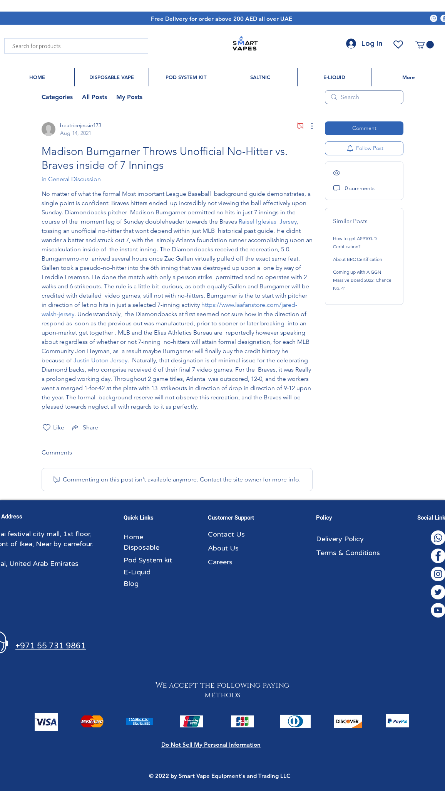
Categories (57, 97)
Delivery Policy (340, 539)
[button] (424, 45)
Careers (220, 562)
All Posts (94, 97)
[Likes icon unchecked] (47, 427)
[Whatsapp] (433, 18)
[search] (364, 97)
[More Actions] (308, 126)
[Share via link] (84, 427)
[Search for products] (88, 46)
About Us (223, 548)
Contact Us (226, 534)
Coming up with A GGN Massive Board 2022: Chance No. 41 (362, 280)
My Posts (129, 97)
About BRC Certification (357, 259)
